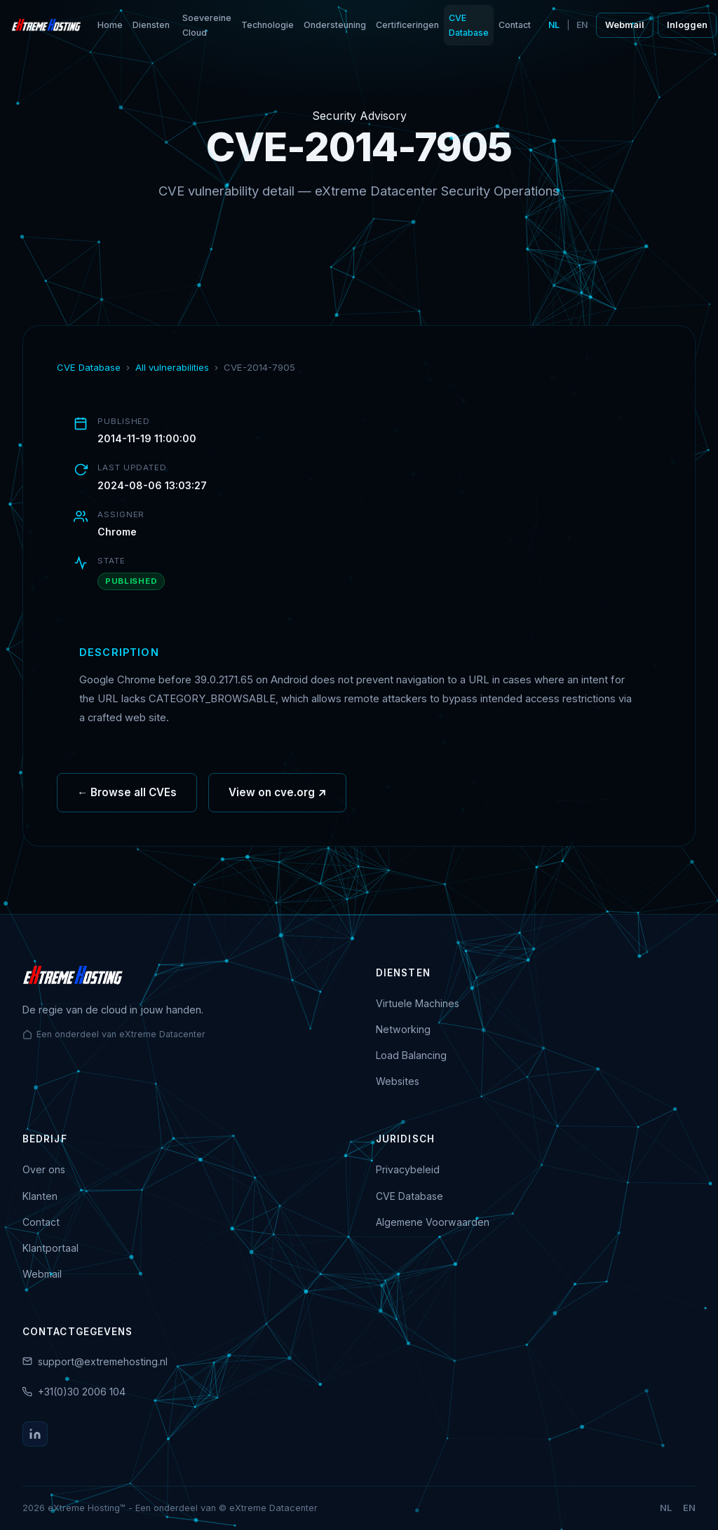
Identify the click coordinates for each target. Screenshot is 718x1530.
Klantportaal (50, 1248)
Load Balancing (411, 1055)
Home (110, 25)
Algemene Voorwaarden (432, 1222)
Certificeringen (407, 25)
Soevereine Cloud (206, 25)
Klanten (39, 1196)
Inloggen (687, 25)
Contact (515, 25)
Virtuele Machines (417, 1003)
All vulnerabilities (172, 367)
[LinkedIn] (35, 1434)
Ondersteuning (335, 25)
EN (582, 25)
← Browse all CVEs (127, 794)
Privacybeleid (408, 1169)
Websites (397, 1081)
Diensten (151, 25)
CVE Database (469, 25)
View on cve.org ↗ (277, 794)
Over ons (43, 1169)
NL (554, 25)
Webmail (624, 25)
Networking (403, 1029)
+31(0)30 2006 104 (82, 1392)
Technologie (267, 25)
